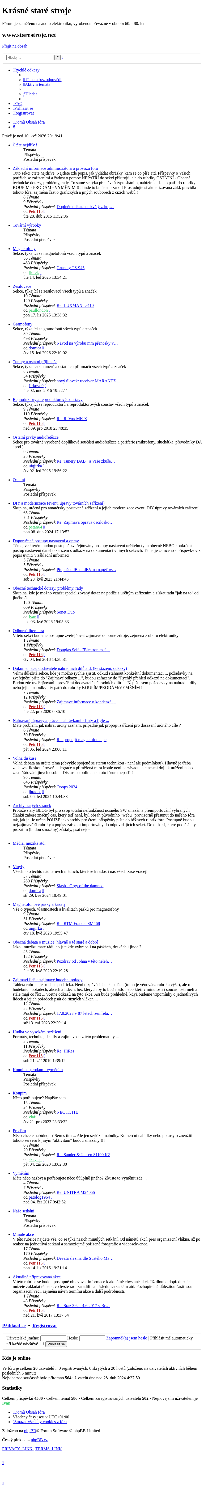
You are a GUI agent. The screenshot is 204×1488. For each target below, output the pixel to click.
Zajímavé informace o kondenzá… (86, 702)
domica (35, 348)
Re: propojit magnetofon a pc (82, 739)
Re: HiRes (65, 1051)
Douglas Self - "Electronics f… (83, 650)
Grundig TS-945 (70, 267)
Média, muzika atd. (29, 843)
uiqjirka (35, 466)
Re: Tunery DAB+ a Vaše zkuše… (86, 461)
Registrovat (44, 1325)
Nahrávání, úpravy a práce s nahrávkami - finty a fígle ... (61, 720)
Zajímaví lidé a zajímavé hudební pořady (48, 980)
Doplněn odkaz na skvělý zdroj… (85, 206)
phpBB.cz (39, 1440)
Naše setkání (23, 1211)
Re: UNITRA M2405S (76, 1192)
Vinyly (18, 866)
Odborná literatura (28, 630)
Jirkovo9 (36, 385)
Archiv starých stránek (32, 805)
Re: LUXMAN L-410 (75, 305)
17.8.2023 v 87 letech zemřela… (84, 1013)
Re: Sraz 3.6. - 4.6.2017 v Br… (83, 1305)
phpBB (30, 1430)
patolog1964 (39, 1197)
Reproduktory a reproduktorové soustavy (48, 399)
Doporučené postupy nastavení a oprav (46, 541)
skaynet (35, 1159)
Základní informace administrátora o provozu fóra (55, 168)
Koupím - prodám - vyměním (38, 1069)
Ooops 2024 (67, 787)
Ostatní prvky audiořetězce (35, 437)
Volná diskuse (24, 758)
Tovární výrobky (27, 225)
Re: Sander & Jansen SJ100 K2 (83, 1154)
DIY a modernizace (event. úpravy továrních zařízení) (58, 503)
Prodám (19, 1130)
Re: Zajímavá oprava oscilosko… (85, 522)
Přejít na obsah (14, 46)
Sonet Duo (66, 612)
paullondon (38, 310)
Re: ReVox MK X (72, 418)
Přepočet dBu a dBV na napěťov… (86, 569)
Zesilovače (22, 286)
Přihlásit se (14, 1325)
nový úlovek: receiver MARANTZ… (88, 381)
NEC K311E (67, 1112)
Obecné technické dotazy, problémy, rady (48, 588)
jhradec (35, 791)
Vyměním (21, 1173)
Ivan (32, 617)
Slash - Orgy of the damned (80, 886)
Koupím (20, 1093)
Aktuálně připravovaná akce (37, 1277)
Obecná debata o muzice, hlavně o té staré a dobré (55, 942)
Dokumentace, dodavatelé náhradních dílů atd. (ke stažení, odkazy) (70, 668)
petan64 (35, 527)
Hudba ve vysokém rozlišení (37, 1032)
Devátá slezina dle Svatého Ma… (85, 1258)
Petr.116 (35, 211)
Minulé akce (23, 1234)
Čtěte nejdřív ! (25, 145)
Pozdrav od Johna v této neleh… (84, 961)
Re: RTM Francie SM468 (78, 923)
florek (34, 272)
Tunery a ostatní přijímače (35, 362)
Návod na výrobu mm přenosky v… (87, 343)
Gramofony (22, 324)
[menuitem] (42, 79)
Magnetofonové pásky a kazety (39, 904)
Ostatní (19, 479)
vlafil (33, 1117)
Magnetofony (24, 248)
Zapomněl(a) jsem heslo (126, 1338)
